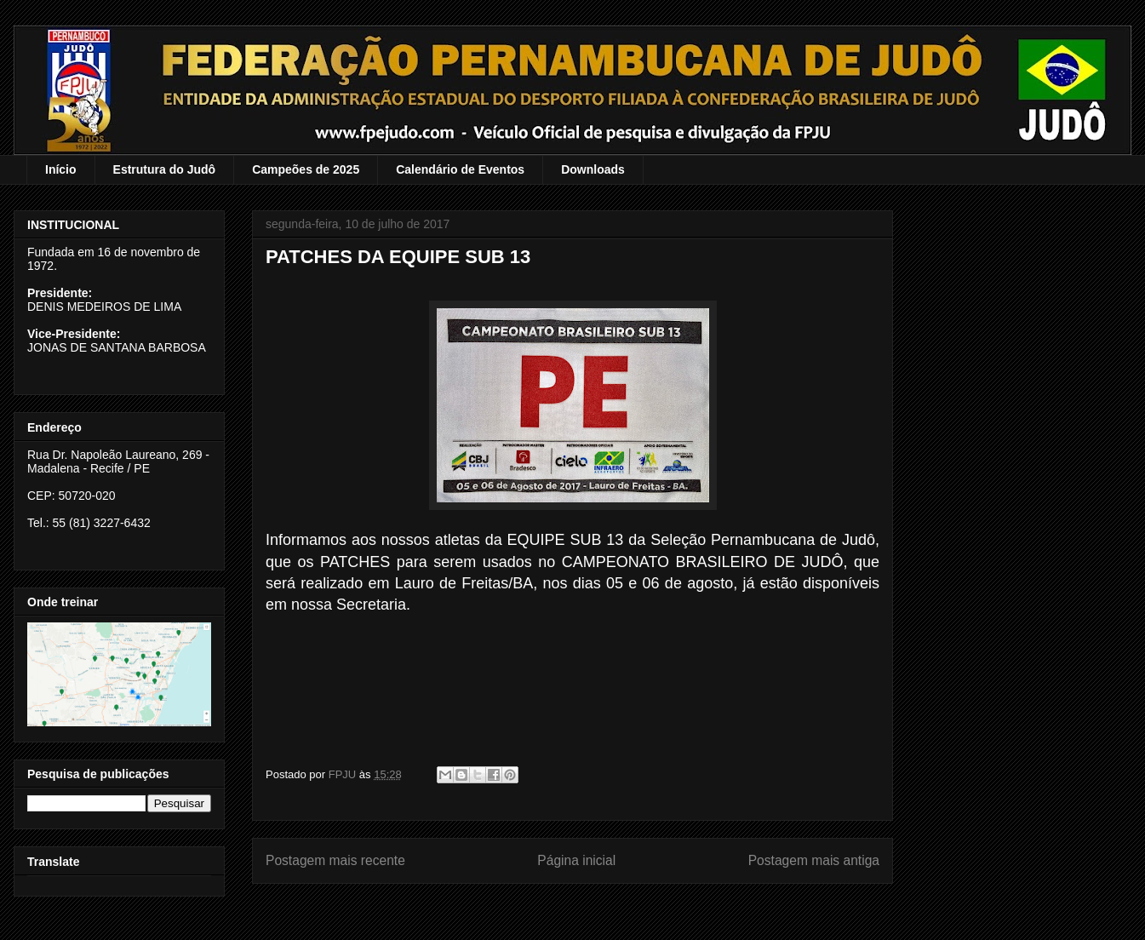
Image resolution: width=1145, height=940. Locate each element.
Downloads (593, 169)
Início (61, 169)
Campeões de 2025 (305, 169)
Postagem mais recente (335, 860)
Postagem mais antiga (813, 860)
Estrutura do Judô (164, 169)
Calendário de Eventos (460, 169)
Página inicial (576, 860)
